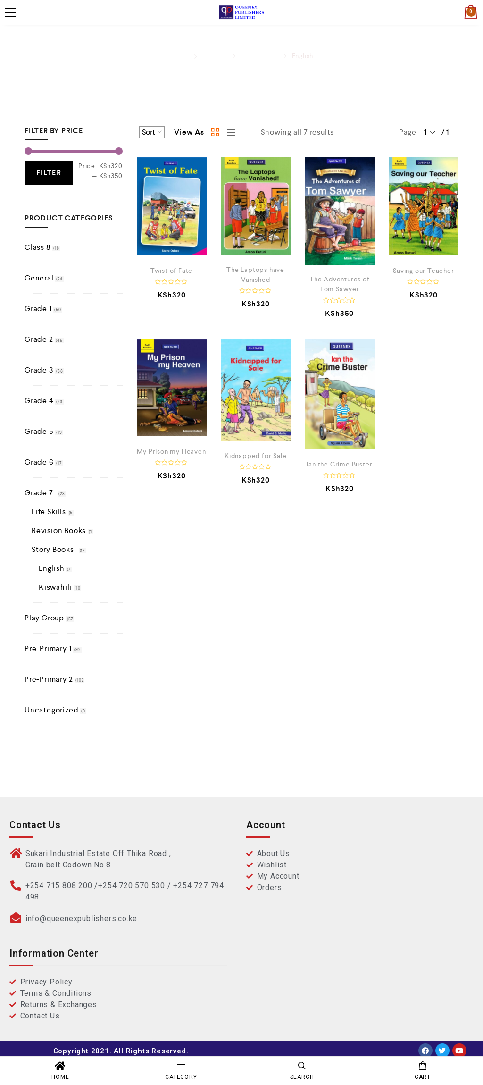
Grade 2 (39, 339)
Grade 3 (39, 370)
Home (179, 55)
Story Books (260, 55)
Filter (48, 173)
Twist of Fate (171, 270)
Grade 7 (215, 55)
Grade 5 (39, 431)
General (39, 278)
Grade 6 (39, 462)
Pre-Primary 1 (48, 648)
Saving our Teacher (423, 270)
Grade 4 (39, 401)
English (52, 568)
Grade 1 (38, 309)
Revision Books (59, 530)
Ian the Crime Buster (339, 464)
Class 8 (38, 247)
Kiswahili (55, 587)
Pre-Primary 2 (49, 679)
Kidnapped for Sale (255, 455)
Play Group (44, 618)
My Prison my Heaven (171, 451)
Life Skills (49, 512)
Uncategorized (51, 710)
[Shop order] (152, 132)
